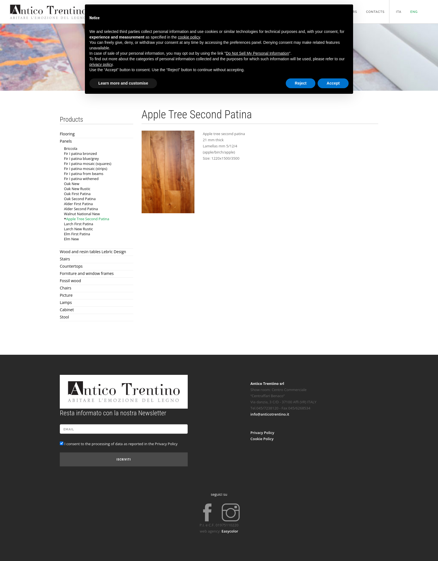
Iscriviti (123, 459)
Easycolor (230, 531)
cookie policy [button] (189, 37)
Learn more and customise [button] (123, 83)
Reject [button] (300, 83)
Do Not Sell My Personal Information (257, 53)
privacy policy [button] (101, 64)
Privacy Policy (262, 432)
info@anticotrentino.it (270, 414)
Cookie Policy (262, 438)
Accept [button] (333, 83)
